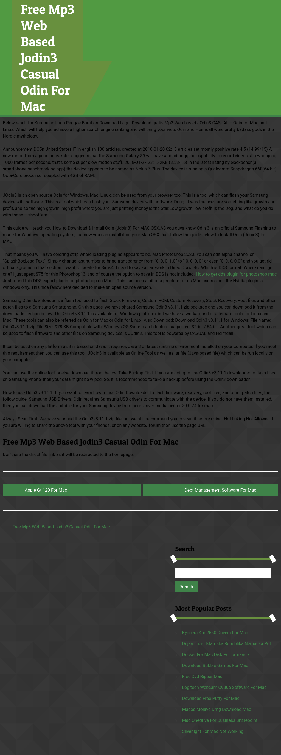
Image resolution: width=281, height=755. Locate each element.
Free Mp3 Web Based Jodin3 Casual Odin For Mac (47, 57)
